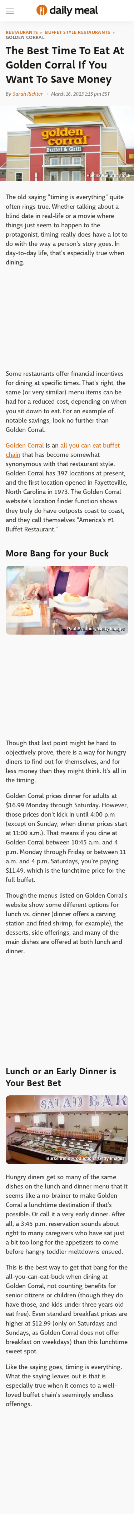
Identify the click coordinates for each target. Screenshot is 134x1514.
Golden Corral (25, 37)
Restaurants (22, 32)
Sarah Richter (28, 94)
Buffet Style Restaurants (77, 32)
